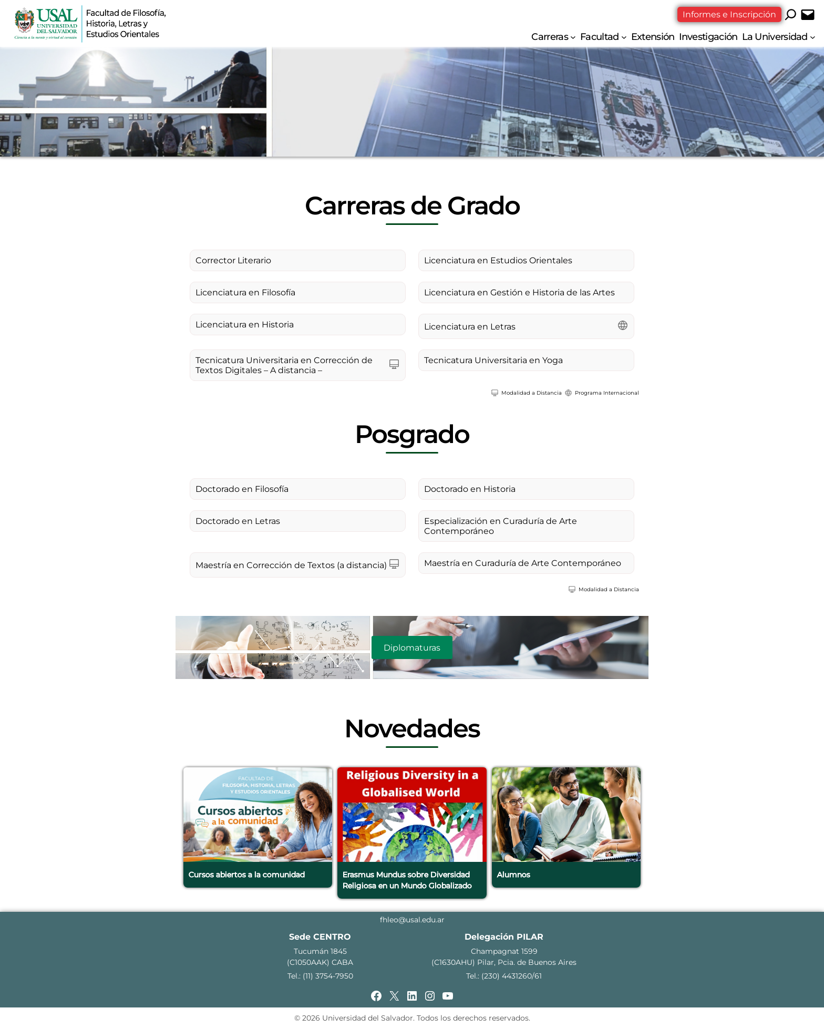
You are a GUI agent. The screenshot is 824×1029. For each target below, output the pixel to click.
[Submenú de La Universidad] (813, 37)
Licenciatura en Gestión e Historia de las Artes (519, 292)
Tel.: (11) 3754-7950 (320, 976)
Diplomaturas (412, 648)
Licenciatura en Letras (470, 327)
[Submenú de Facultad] (624, 37)
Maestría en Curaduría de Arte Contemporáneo (522, 563)
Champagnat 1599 (504, 951)
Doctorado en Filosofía (242, 489)
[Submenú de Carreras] (573, 37)
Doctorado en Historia (470, 489)
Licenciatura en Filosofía (245, 292)
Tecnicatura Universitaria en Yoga (493, 360)
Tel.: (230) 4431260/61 (504, 976)
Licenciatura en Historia (244, 325)
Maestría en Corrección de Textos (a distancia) (291, 565)
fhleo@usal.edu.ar (412, 919)
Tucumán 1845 (320, 951)
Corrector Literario (233, 260)
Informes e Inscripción (729, 14)
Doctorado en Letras (237, 521)
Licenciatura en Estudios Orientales (498, 260)
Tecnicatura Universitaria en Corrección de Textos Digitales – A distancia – (284, 365)
